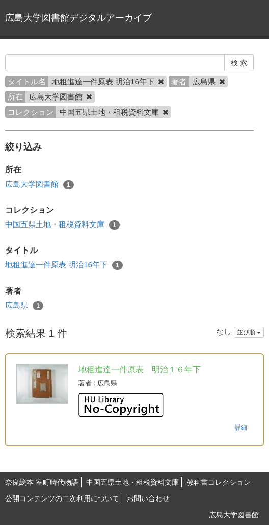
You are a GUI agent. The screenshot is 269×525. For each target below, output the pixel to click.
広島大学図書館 (39, 184)
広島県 (24, 305)
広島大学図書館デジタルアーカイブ (78, 18)
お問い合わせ (148, 498)
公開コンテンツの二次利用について (62, 498)
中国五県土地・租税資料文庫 (62, 225)
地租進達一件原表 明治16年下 (64, 265)
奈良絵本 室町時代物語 (41, 482)
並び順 (249, 332)
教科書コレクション (218, 482)
